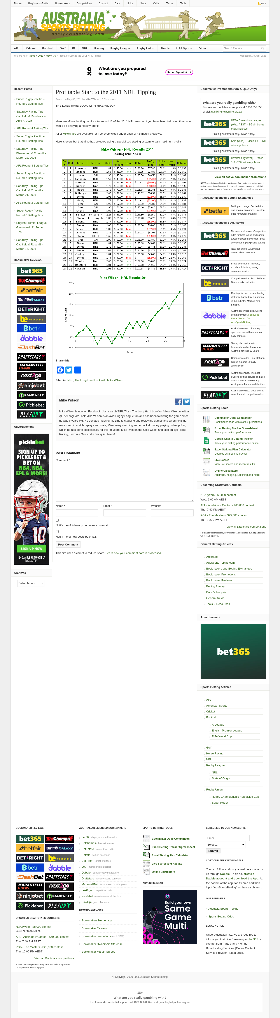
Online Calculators (226, 470)
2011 (40, 55)
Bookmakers (62, 3)
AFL (16, 48)
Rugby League (120, 48)
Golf (62, 48)
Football (47, 48)
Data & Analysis (216, 592)
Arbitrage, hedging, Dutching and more (237, 474)
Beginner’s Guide (38, 3)
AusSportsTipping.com (220, 562)
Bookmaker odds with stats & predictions (238, 422)
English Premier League (227, 730)
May (48, 55)
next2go (87, 890)
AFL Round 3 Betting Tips (32, 165)
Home (32, 55)
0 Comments (109, 99)
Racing (99, 48)
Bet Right (87, 860)
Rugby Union (145, 48)
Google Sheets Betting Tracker (234, 438)
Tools (183, 3)
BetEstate (88, 849)
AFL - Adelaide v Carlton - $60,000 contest (227, 505)
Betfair (86, 854)
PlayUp (86, 902)
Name (60, 505)
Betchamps (89, 843)
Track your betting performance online (237, 443)
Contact (103, 3)
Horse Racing (215, 753)
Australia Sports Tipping (223, 908)
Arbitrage (212, 556)
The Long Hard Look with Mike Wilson (98, 380)
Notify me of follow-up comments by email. (82, 525)
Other (202, 48)
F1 (73, 48)
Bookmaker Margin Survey (98, 951)
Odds (156, 3)
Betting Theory (215, 586)
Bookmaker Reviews (219, 580)
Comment (63, 460)
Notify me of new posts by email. (76, 536)
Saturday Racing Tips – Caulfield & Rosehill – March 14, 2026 (31, 244)
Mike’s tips (69, 133)
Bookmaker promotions (96, 936)
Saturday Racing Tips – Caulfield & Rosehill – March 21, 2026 (31, 190)
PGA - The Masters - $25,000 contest (224, 515)
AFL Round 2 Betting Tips (32, 202)
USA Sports (184, 48)
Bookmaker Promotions (221, 574)
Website (156, 505)
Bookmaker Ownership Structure (102, 944)
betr (84, 866)
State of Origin (221, 778)
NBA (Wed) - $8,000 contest (218, 495)
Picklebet (87, 896)
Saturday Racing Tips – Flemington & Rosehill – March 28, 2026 (31, 153)
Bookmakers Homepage (97, 920)
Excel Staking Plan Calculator (233, 449)
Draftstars (88, 878)
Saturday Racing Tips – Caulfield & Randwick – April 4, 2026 (31, 116)
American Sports (216, 705)
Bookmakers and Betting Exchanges (229, 568)
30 (54, 55)
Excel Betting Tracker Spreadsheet (236, 428)
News (143, 3)
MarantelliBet (90, 884)
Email (107, 505)
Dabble (86, 872)
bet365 (86, 837)
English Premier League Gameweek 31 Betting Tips (31, 227)
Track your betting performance (233, 432)
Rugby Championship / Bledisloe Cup (235, 796)
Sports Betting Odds (221, 916)
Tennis (165, 48)
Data (117, 3)
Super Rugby (220, 802)
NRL (70, 380)
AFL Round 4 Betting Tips (32, 128)
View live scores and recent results (235, 464)
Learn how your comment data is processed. (134, 553)
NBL (85, 48)
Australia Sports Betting (154, 976)
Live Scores (222, 460)
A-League (218, 724)
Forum (18, 3)
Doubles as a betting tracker (231, 453)
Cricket (31, 48)
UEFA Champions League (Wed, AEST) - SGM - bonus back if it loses (247, 124)
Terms (169, 3)
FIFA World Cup (222, 736)
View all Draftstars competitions (246, 526)
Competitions (84, 3)
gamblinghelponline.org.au (226, 111)
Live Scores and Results (167, 863)
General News (215, 598)
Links (130, 3)
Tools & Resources (218, 604)
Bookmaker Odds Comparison (233, 417)
